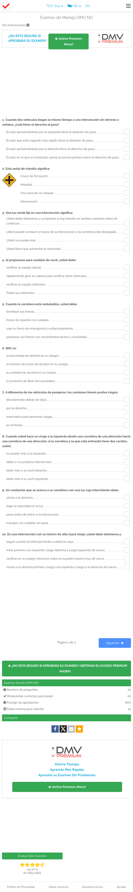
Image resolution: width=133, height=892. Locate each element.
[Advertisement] (66, 81)
